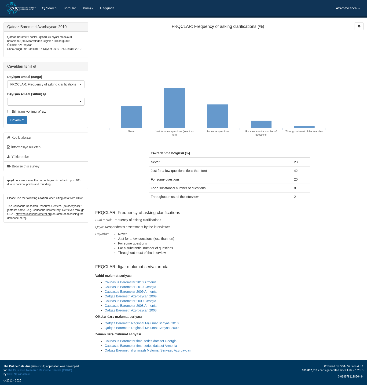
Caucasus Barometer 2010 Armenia (131, 282)
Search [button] (49, 8)
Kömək (88, 8)
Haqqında (107, 8)
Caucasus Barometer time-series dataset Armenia (141, 346)
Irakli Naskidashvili (18, 374)
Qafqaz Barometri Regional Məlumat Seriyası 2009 (142, 328)
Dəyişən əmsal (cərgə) (24, 77)
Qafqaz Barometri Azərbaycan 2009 (131, 296)
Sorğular (69, 8)
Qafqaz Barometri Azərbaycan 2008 (131, 310)
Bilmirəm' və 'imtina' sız (26, 111)
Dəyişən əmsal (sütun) (24, 94)
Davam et (17, 120)
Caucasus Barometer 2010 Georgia (130, 287)
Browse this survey (23, 166)
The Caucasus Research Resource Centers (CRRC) (39, 370)
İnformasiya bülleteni (24, 147)
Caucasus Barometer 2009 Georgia (130, 301)
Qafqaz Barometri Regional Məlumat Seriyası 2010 (142, 323)
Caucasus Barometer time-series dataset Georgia (140, 341)
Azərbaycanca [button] (348, 8)
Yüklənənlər (18, 157)
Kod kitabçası (19, 137)
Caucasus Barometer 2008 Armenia (131, 305)
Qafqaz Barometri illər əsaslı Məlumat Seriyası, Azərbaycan (148, 350)
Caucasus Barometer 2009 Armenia (131, 291)
